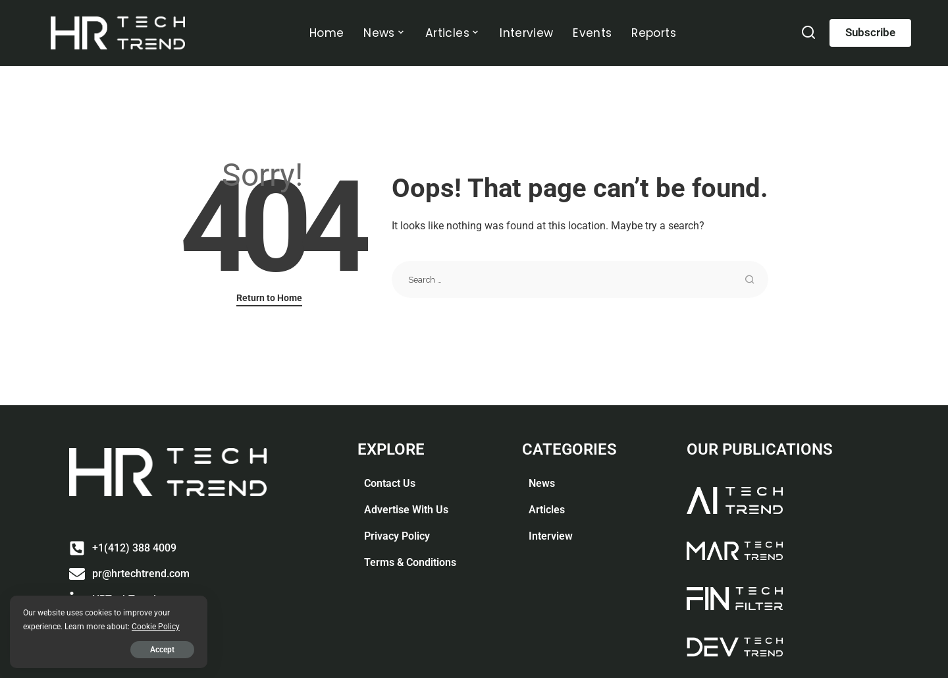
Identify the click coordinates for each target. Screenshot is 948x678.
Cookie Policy (156, 626)
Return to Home (269, 298)
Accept (162, 649)
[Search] (808, 36)
